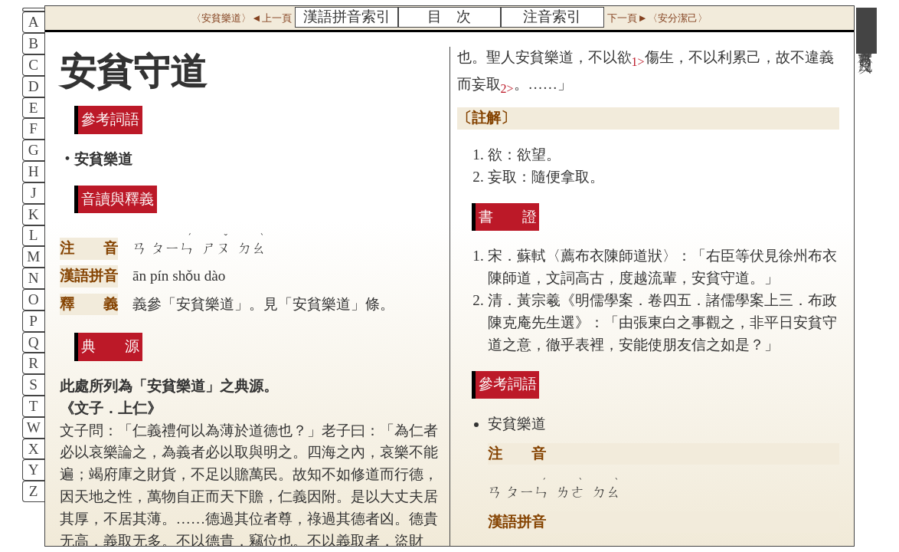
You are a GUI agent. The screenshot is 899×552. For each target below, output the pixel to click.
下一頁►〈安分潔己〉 (657, 18)
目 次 (449, 16)
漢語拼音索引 (347, 16)
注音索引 (552, 16)
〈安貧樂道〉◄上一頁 (241, 18)
